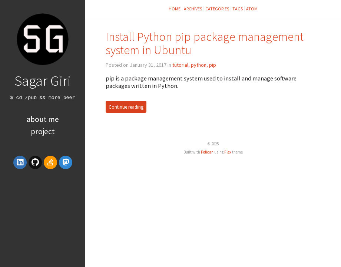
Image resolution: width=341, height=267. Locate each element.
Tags (237, 8)
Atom (252, 8)
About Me (43, 119)
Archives (193, 8)
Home (175, 8)
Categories (217, 8)
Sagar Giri (42, 80)
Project (43, 131)
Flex (227, 152)
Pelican (207, 152)
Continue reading (126, 106)
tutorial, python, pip (194, 65)
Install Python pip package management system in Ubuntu (205, 43)
